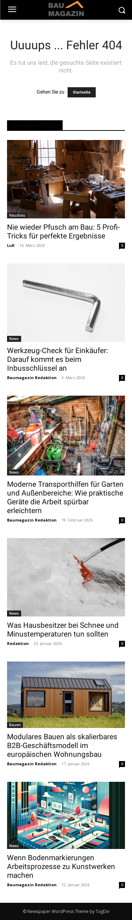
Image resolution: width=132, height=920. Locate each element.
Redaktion (18, 643)
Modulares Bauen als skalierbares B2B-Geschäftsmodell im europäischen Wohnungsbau (62, 746)
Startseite (81, 92)
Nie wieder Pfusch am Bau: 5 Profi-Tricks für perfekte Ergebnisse (63, 231)
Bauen (15, 724)
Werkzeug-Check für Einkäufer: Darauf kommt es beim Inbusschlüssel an (57, 359)
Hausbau (17, 215)
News (14, 338)
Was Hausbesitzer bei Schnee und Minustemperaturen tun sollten (63, 629)
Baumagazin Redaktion (32, 377)
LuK (10, 245)
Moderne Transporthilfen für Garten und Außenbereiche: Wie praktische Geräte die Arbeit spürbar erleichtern (65, 497)
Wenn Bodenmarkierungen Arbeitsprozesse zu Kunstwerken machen (61, 867)
